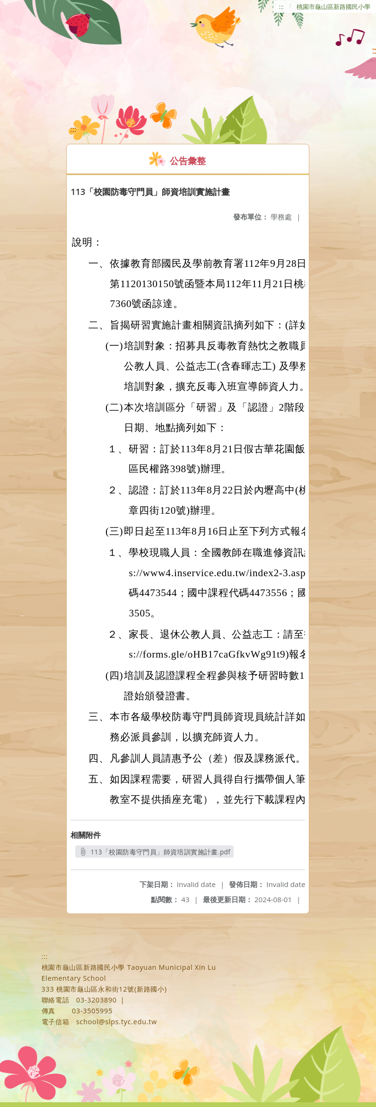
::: (281, 6)
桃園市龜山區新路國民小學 (333, 6)
